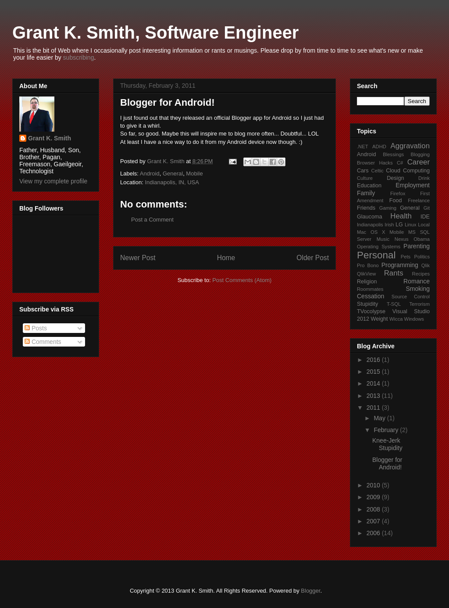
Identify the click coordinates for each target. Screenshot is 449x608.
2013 (374, 395)
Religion (367, 282)
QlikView (366, 273)
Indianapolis (370, 224)
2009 (374, 497)
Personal (376, 255)
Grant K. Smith (49, 138)
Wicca (396, 319)
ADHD (379, 146)
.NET (362, 146)
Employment (413, 185)
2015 (374, 371)
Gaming (387, 208)
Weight (379, 319)
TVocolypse (371, 311)
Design (395, 178)
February (387, 429)
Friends (366, 208)
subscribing (78, 57)
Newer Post (138, 257)
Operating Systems (378, 246)
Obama (421, 239)
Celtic (377, 170)
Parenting (416, 246)
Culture (365, 178)
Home (226, 257)
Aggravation (410, 146)
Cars (363, 171)
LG (399, 225)
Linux (411, 224)
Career (418, 162)
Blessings (393, 154)
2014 (374, 383)
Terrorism (419, 304)
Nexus (402, 239)
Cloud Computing (408, 171)
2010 (374, 485)
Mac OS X (371, 232)
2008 (374, 509)
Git (427, 208)
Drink (424, 178)
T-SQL (394, 304)
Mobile (194, 173)
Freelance (419, 200)
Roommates (370, 289)
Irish (389, 224)
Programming (399, 264)
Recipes (421, 273)
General (173, 173)
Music (383, 239)
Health (401, 216)
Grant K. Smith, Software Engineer (155, 32)
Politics (422, 256)
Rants (393, 273)
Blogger (310, 590)
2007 (374, 521)
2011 (374, 407)
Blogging (420, 154)
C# (400, 162)
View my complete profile (53, 181)
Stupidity (367, 304)
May (380, 418)
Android (150, 173)
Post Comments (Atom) (241, 280)
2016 (374, 359)
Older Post (312, 257)
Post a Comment (152, 219)
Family (366, 193)
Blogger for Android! (387, 463)
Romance (416, 281)
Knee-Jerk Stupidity (387, 444)
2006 (374, 532)
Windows (414, 319)
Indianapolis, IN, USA (172, 182)
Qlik (425, 265)
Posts (36, 328)
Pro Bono (368, 265)
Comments (43, 341)
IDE (425, 217)
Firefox (397, 193)
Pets (405, 256)
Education (369, 185)
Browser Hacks (375, 162)
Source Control (411, 296)
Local (424, 224)
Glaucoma (369, 217)
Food (395, 200)
